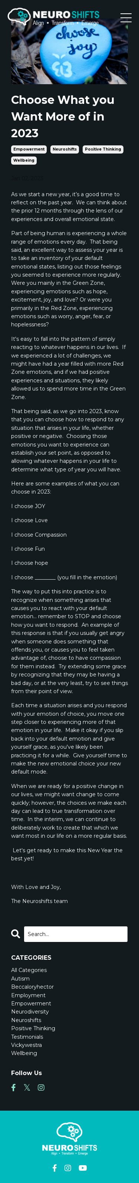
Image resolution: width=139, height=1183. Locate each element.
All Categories (29, 970)
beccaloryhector (32, 986)
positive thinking (103, 149)
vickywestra (26, 1045)
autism (20, 978)
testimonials (27, 1037)
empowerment (28, 149)
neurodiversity (30, 1011)
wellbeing (23, 160)
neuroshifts (65, 149)
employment (28, 995)
